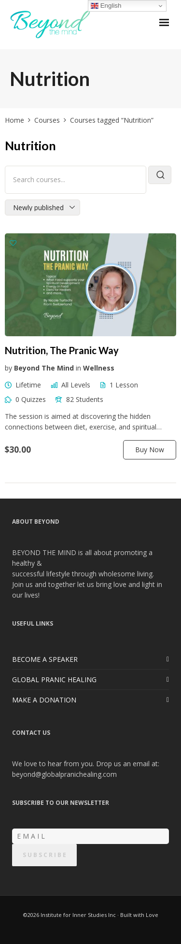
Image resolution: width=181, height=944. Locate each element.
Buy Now (149, 449)
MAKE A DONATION (44, 699)
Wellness (98, 367)
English (106, 6)
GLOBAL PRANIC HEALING (54, 679)
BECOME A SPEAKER (45, 659)
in (78, 367)
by (8, 367)
